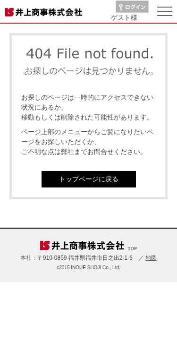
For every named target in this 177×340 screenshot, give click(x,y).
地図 (151, 258)
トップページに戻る (88, 179)
